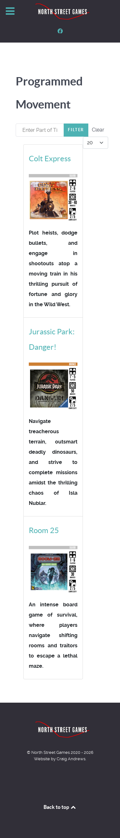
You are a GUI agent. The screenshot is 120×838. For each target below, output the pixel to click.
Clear (98, 130)
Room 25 (44, 530)
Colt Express (50, 158)
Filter (76, 129)
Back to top (60, 807)
